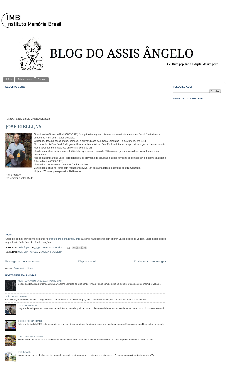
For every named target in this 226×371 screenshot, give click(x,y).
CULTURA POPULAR (28, 252)
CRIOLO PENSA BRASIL (30, 321)
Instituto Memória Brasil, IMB (64, 239)
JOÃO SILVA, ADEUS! (16, 296)
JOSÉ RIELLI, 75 (23, 126)
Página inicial (87, 261)
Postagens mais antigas (150, 261)
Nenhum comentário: (53, 247)
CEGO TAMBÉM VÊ (28, 305)
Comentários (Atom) (23, 268)
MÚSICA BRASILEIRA (51, 252)
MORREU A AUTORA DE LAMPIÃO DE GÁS (40, 281)
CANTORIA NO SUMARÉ (30, 336)
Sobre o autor (24, 79)
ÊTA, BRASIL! (25, 352)
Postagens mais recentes (22, 261)
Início (9, 79)
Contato (42, 79)
